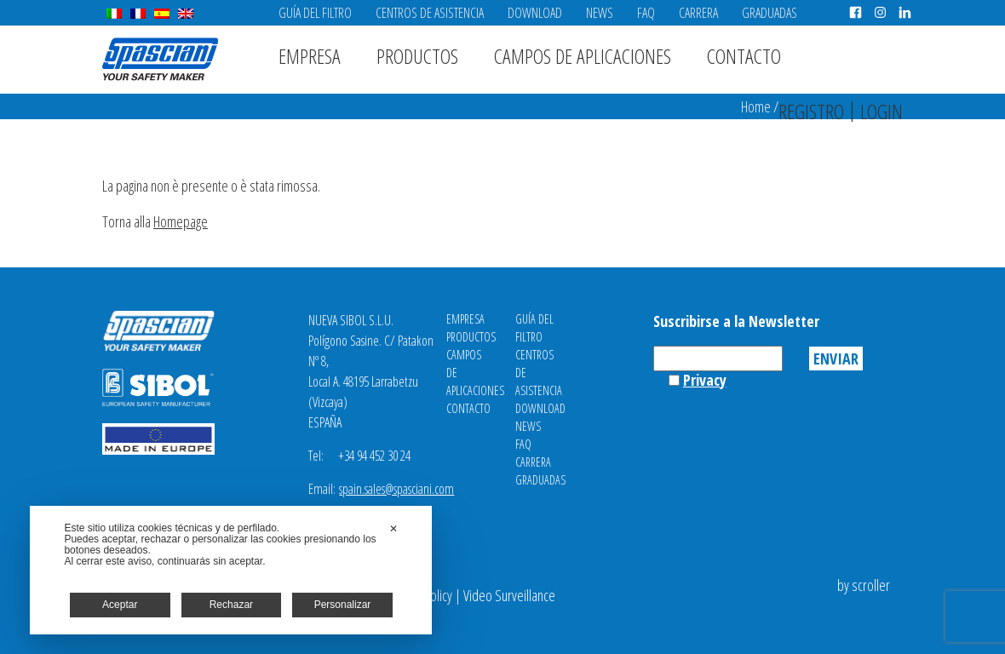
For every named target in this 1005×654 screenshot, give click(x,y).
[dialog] (231, 570)
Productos (417, 56)
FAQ (646, 12)
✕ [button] (393, 529)
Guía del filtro (315, 12)
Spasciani (160, 59)
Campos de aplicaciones (582, 56)
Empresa (310, 56)
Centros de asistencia (430, 12)
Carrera (698, 12)
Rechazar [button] (231, 605)
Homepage (180, 221)
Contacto (744, 56)
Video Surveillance (509, 595)
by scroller (863, 585)
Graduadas (769, 12)
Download (535, 12)
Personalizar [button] (342, 605)
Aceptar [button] (119, 605)
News (599, 12)
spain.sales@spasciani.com (396, 488)
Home (756, 106)
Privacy (704, 380)
